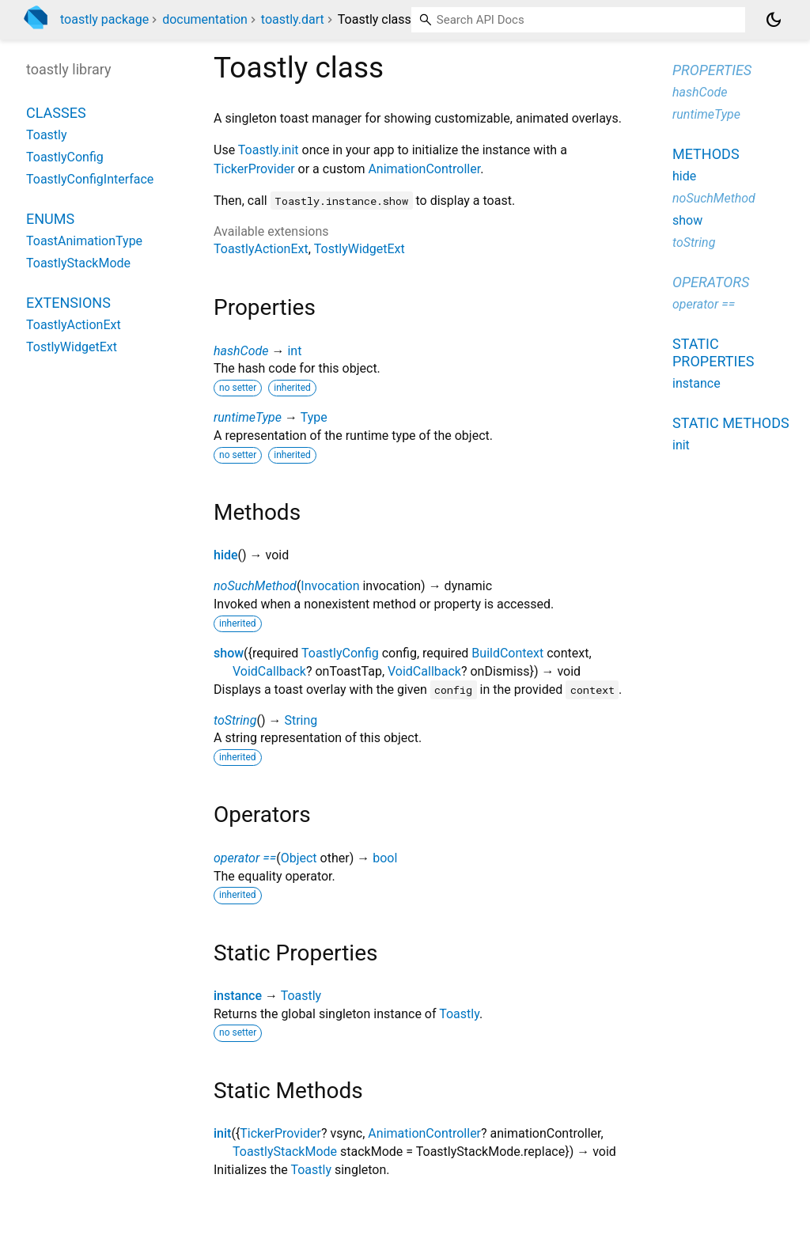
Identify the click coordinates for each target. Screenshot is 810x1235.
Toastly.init (268, 149)
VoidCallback (269, 671)
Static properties (713, 352)
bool (385, 858)
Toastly (301, 995)
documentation (205, 19)
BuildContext (507, 653)
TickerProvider (254, 168)
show (229, 653)
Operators (710, 282)
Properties (711, 70)
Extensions (68, 302)
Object (299, 858)
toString (235, 720)
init (222, 1133)
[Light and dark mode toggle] (773, 19)
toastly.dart (292, 19)
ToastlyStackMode (285, 1151)
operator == (245, 858)
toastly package (104, 19)
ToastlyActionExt (261, 248)
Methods (706, 154)
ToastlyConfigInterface (89, 179)
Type (314, 417)
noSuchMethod (255, 585)
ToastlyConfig (340, 653)
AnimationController (424, 168)
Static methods (730, 423)
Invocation (330, 585)
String (300, 720)
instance (238, 995)
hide (226, 555)
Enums (50, 218)
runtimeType (248, 417)
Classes (56, 112)
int (294, 350)
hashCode (241, 350)
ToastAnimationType (84, 240)
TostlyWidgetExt (359, 248)
